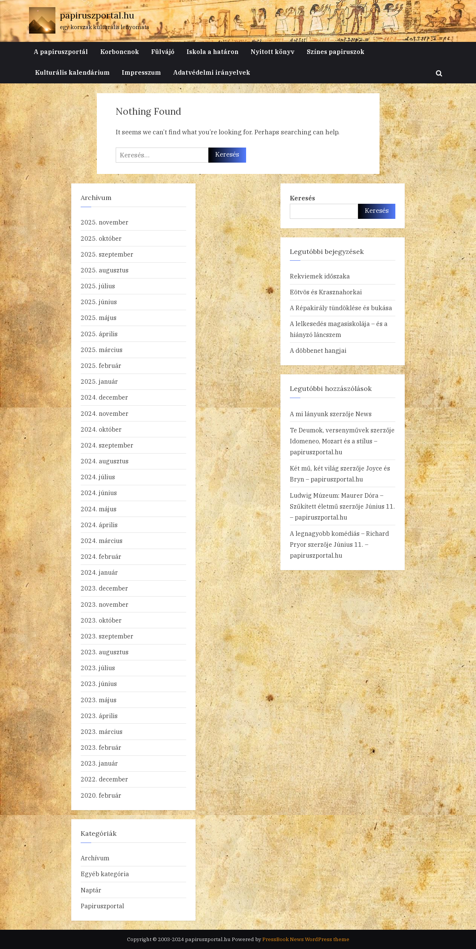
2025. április (99, 334)
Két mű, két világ (314, 468)
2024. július (98, 477)
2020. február (101, 795)
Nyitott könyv (272, 51)
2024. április (99, 525)
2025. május (98, 317)
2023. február (101, 747)
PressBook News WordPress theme (305, 939)
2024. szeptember (107, 445)
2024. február (101, 556)
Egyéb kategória (105, 874)
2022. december (104, 779)
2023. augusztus (105, 652)
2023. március (101, 731)
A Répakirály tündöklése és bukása (341, 308)
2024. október (101, 429)
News (363, 414)
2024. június (99, 493)
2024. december (104, 397)
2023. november (105, 604)
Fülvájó (162, 51)
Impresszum (141, 72)
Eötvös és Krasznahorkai (326, 292)
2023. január (99, 763)
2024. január (99, 572)
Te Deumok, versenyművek (329, 430)
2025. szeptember (107, 254)
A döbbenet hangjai (318, 350)
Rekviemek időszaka (320, 276)
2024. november (105, 413)
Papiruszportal (102, 906)
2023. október (101, 620)
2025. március (101, 350)
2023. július (98, 668)
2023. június (99, 684)
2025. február (101, 365)
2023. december (104, 588)
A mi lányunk (309, 414)
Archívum (95, 858)
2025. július (98, 286)
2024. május (98, 509)
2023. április (99, 716)
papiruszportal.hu (97, 15)
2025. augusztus (105, 270)
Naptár (91, 890)
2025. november (105, 222)
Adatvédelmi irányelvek (211, 72)
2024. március (101, 540)
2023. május (98, 700)
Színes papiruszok (335, 51)
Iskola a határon (213, 51)
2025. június (99, 302)
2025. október (101, 238)
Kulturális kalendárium (72, 72)
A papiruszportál (61, 51)
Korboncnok (119, 51)
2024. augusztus (105, 461)
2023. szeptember (107, 636)
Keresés (302, 198)
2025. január (99, 381)
